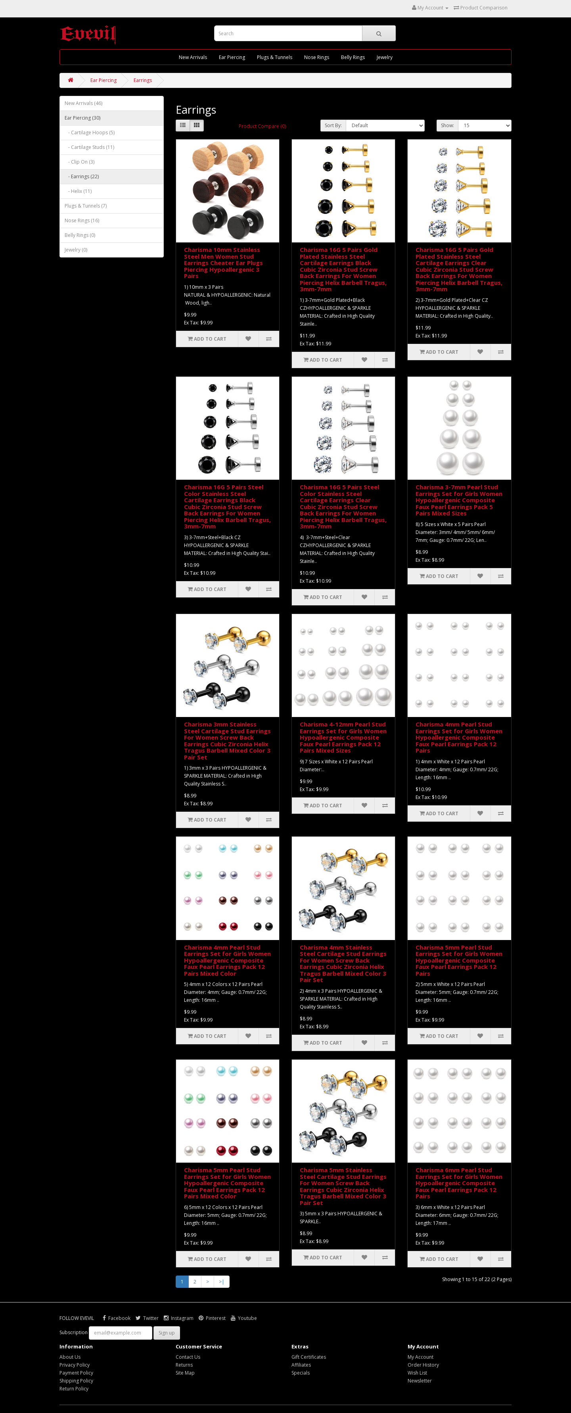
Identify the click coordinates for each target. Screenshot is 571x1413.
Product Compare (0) (262, 126)
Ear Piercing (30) (82, 117)
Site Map (185, 1372)
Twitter (147, 1318)
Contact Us (188, 1357)
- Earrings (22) (82, 176)
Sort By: (333, 125)
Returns (184, 1365)
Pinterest (212, 1318)
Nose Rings (316, 57)
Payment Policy (76, 1372)
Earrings (143, 80)
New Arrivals (193, 57)
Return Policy (73, 1388)
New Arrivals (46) (83, 103)
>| (221, 1281)
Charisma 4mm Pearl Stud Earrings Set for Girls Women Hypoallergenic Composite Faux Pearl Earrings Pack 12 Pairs (459, 737)
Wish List (417, 1372)
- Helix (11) (78, 191)
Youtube (244, 1318)
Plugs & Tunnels (274, 57)
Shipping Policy (76, 1380)
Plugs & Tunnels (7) (86, 205)
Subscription (73, 1332)
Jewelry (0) (76, 249)
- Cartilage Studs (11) (89, 147)
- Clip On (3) (79, 161)
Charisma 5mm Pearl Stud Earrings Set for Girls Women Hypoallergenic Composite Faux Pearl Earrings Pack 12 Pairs (459, 960)
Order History (423, 1365)
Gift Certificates (308, 1357)
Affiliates (301, 1365)
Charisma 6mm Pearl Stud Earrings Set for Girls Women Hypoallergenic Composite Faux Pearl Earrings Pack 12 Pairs (459, 1183)
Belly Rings (353, 57)
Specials (300, 1372)
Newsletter (420, 1380)
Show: (447, 125)
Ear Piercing (232, 57)
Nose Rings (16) (82, 220)
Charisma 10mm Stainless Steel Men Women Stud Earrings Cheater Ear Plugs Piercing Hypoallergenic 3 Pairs (223, 263)
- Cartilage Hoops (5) (90, 132)
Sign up (167, 1332)
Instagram (179, 1318)
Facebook (116, 1318)
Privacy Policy (74, 1365)
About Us (69, 1357)
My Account (420, 1357)
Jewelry (385, 57)
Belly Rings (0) (80, 235)
